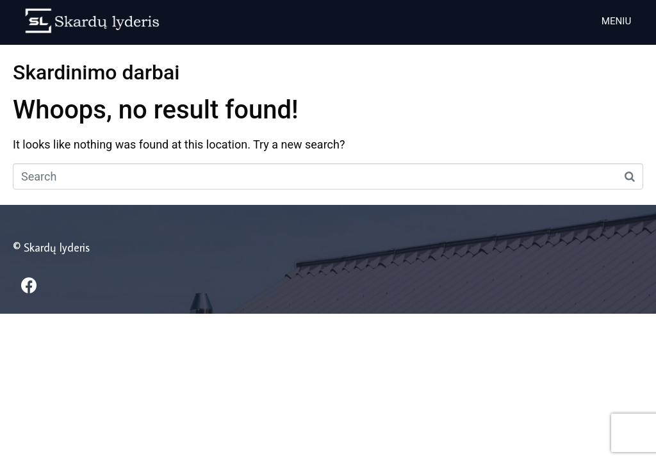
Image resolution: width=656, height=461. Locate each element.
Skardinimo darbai (96, 72)
